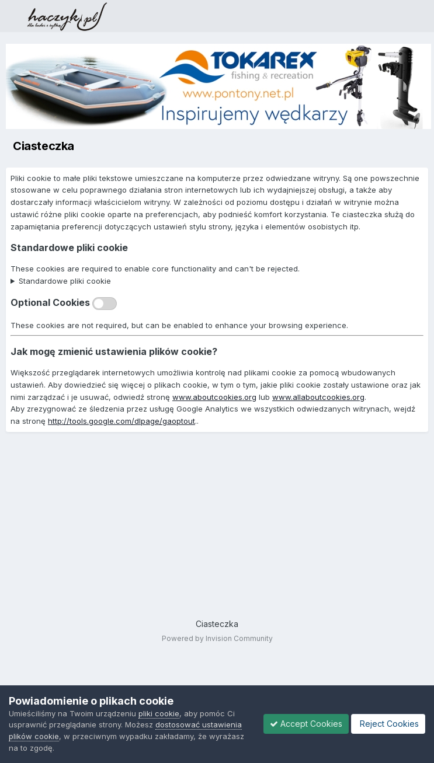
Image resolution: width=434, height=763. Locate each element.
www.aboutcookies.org (214, 397)
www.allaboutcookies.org (318, 397)
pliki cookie (158, 713)
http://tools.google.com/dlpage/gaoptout (121, 421)
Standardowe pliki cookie (65, 280)
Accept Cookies (306, 724)
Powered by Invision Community (217, 638)
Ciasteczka (217, 624)
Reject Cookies (388, 724)
